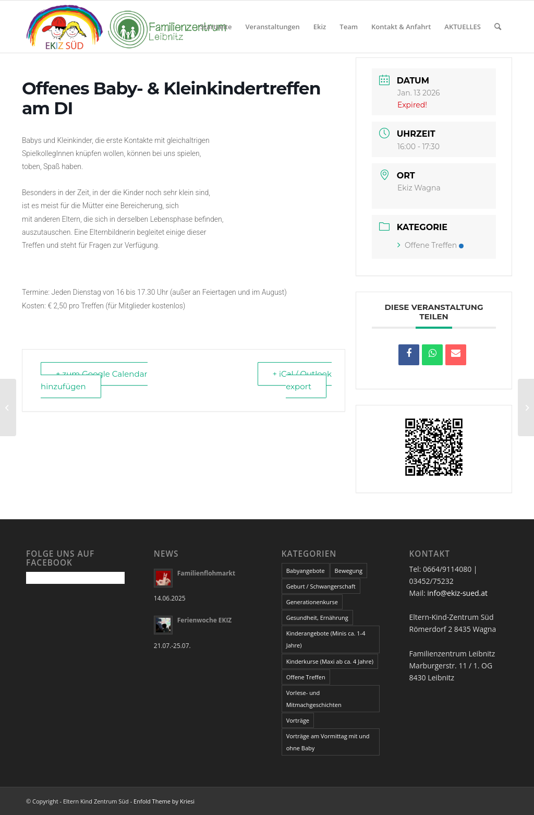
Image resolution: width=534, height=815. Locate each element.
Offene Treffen (430, 245)
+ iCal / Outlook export (302, 380)
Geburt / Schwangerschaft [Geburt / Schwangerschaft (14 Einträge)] (321, 586)
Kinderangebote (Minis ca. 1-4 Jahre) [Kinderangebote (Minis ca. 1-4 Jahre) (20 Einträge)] (326, 639)
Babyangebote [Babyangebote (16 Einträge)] (305, 570)
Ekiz (319, 26)
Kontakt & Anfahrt (401, 26)
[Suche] (498, 27)
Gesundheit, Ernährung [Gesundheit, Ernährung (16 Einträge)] (317, 617)
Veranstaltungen (273, 26)
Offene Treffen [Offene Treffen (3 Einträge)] (305, 677)
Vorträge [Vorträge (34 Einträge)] (297, 720)
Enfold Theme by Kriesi (164, 801)
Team (348, 26)
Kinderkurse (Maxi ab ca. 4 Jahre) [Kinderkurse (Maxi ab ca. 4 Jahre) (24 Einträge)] (329, 661)
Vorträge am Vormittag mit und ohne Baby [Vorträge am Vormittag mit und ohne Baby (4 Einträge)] (328, 742)
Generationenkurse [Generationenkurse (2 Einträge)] (312, 602)
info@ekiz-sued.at (457, 593)
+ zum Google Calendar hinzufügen (94, 380)
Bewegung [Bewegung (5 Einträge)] (348, 570)
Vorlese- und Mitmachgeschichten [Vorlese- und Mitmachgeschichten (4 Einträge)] (314, 699)
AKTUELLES (462, 26)
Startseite (216, 26)
